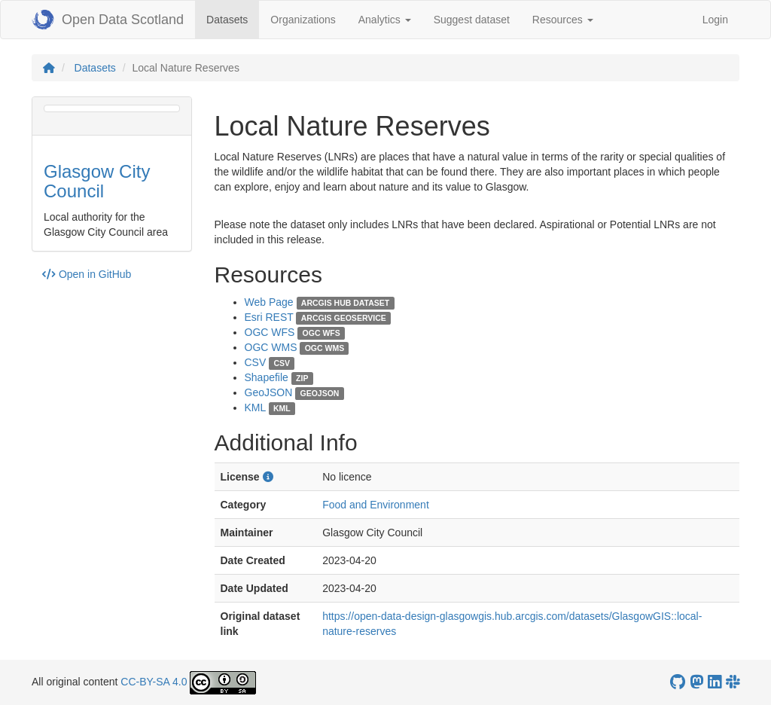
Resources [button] (562, 20)
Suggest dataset (472, 20)
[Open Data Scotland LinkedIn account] (714, 682)
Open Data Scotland (108, 19)
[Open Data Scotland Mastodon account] (696, 682)
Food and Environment (375, 505)
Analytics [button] (384, 20)
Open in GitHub (86, 274)
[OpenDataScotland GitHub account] (677, 682)
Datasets (232, 18)
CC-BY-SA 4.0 (153, 682)
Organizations (302, 20)
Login (715, 20)
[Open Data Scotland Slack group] (732, 682)
